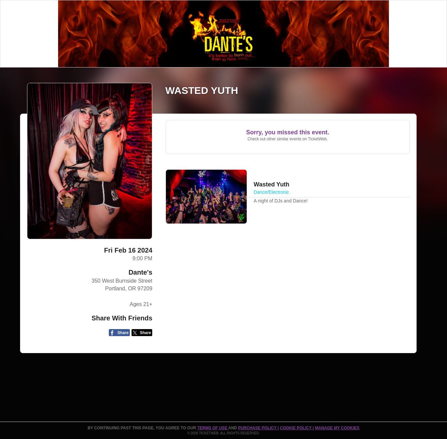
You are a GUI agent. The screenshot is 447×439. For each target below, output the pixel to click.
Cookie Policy (296, 428)
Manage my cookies (337, 428)
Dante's (140, 272)
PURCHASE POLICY (257, 428)
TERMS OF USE (212, 428)
